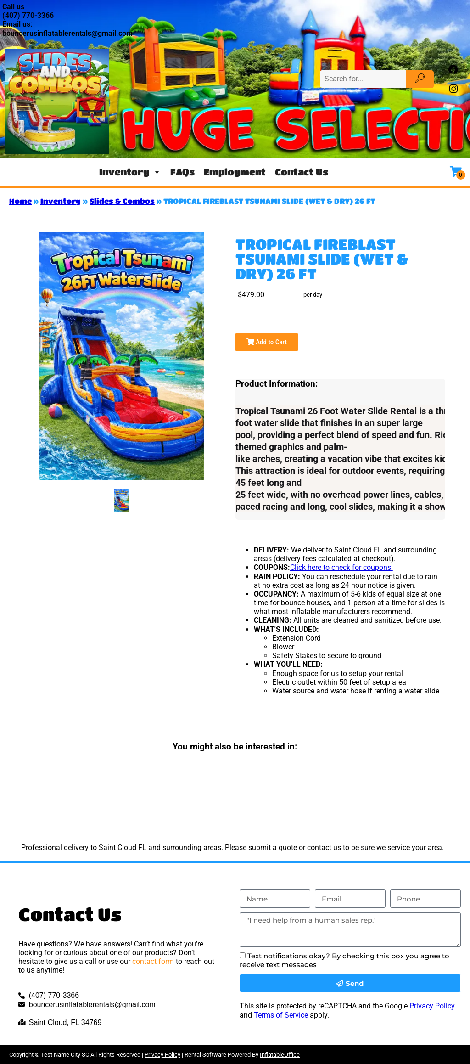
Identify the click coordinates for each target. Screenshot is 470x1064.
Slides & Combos (122, 201)
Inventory (130, 172)
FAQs (182, 172)
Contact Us (301, 172)
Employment (235, 172)
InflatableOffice (280, 1054)
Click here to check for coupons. (341, 567)
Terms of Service (281, 1015)
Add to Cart (266, 342)
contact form (153, 961)
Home (20, 201)
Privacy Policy (432, 1006)
